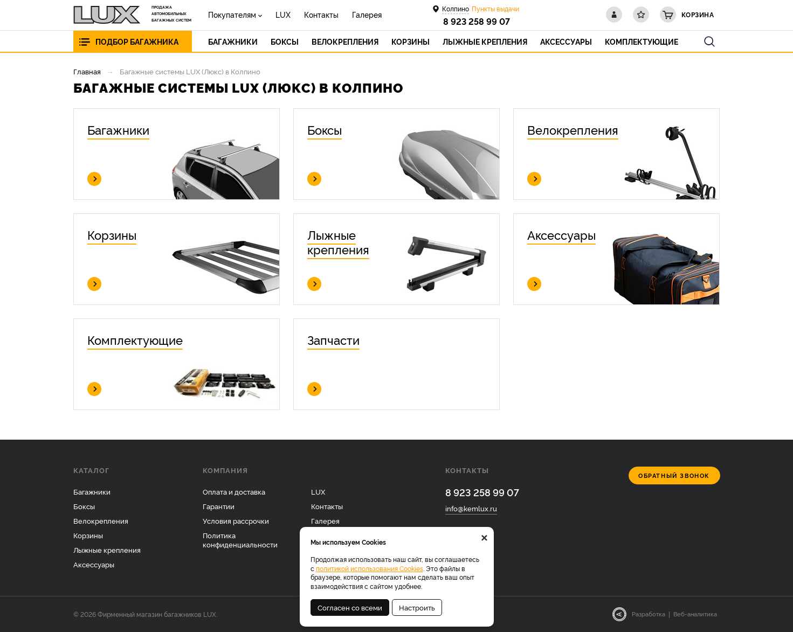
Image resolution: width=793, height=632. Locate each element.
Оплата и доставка (234, 491)
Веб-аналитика (695, 613)
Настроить (417, 607)
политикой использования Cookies (369, 568)
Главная (87, 71)
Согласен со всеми (350, 607)
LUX (283, 14)
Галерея (367, 14)
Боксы (84, 506)
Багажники (92, 491)
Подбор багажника (136, 41)
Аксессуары (93, 564)
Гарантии (219, 506)
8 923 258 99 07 (476, 21)
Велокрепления (100, 520)
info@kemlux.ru (471, 508)
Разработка (648, 613)
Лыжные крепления (107, 549)
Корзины (88, 535)
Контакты (321, 14)
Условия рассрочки (236, 520)
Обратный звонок (674, 475)
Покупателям (232, 14)
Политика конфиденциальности (240, 539)
